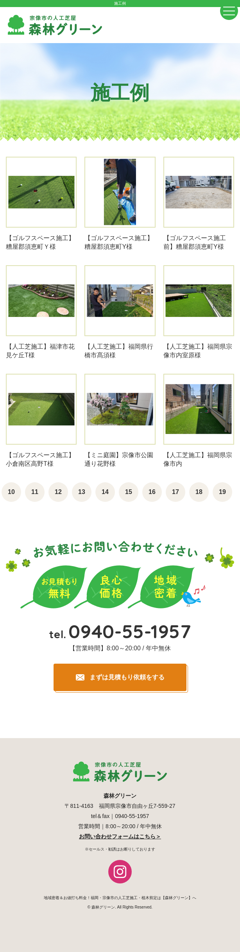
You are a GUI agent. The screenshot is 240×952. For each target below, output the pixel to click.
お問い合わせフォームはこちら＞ (120, 836)
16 (152, 492)
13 (81, 492)
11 (34, 492)
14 (105, 492)
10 (11, 492)
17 (175, 492)
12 (58, 492)
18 (198, 492)
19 (222, 492)
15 (128, 492)
